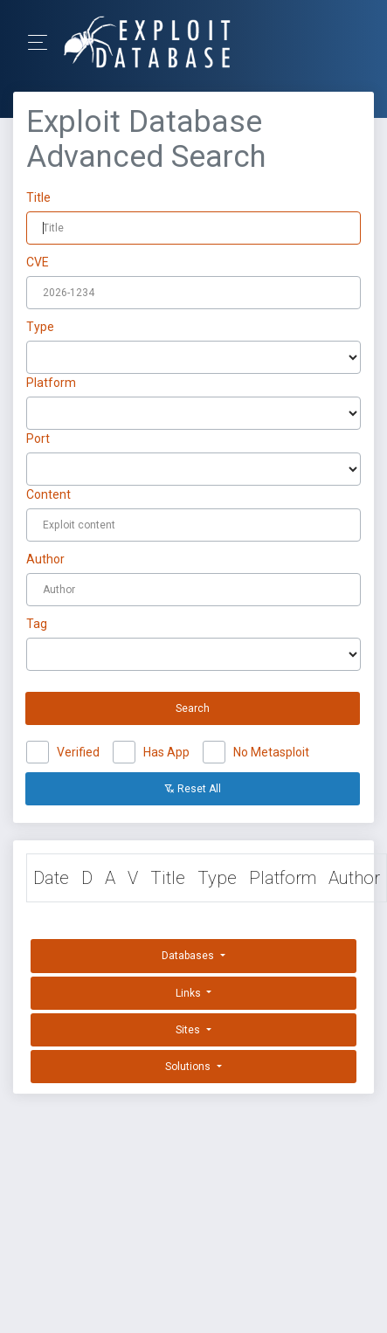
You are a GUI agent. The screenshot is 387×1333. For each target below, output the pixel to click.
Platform (51, 383)
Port (38, 438)
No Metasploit (271, 750)
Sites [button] (189, 1030)
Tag (36, 624)
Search (193, 708)
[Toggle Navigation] (43, 42)
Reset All (192, 789)
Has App (166, 750)
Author (45, 559)
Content (48, 494)
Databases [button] (189, 956)
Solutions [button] (189, 1066)
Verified (78, 750)
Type (40, 327)
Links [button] (190, 993)
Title (38, 197)
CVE (37, 262)
